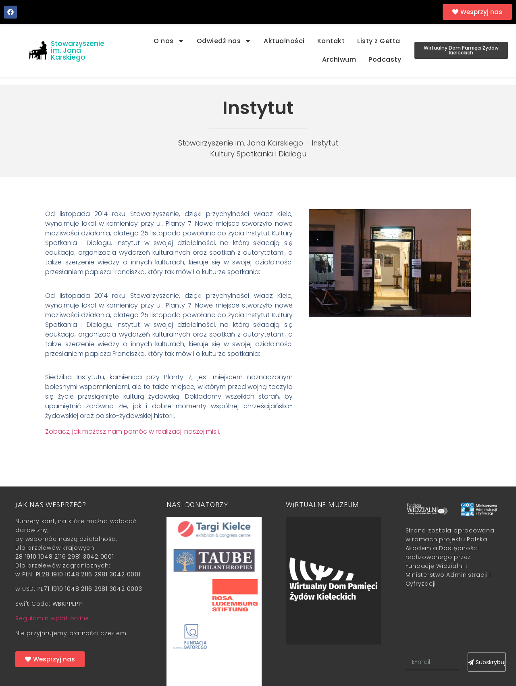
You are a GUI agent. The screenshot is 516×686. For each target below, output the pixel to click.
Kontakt (331, 41)
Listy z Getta (378, 41)
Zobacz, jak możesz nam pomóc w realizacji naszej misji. (132, 431)
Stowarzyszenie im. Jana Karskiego (77, 50)
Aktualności (284, 41)
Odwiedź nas (224, 41)
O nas (169, 41)
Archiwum (339, 59)
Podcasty (384, 59)
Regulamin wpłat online (52, 618)
